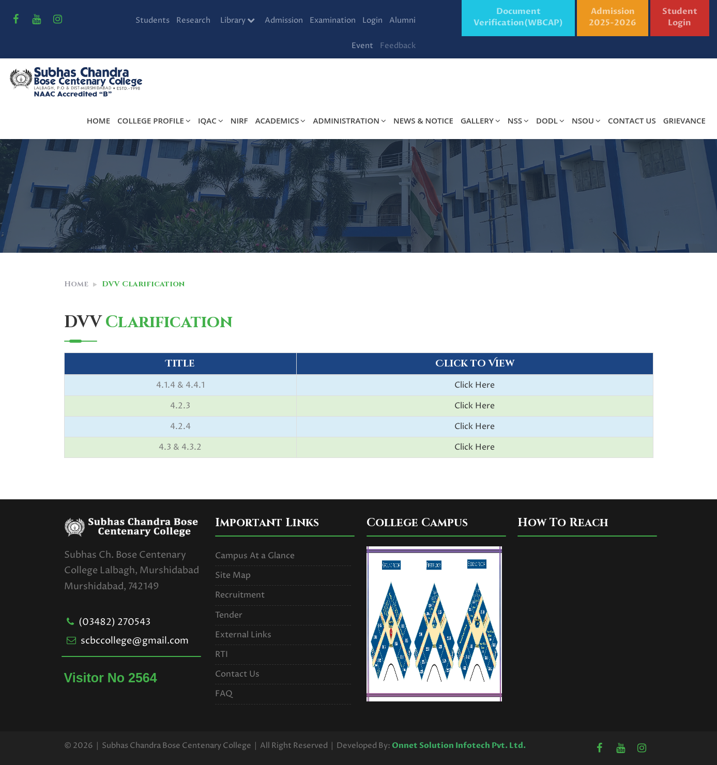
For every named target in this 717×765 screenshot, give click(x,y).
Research (193, 20)
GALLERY (480, 120)
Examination (333, 20)
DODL (550, 120)
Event (362, 45)
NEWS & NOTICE (423, 120)
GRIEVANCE (684, 120)
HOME (98, 120)
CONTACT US (632, 120)
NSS (518, 120)
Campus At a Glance (255, 555)
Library (237, 20)
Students (152, 20)
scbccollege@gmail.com (135, 640)
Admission (284, 20)
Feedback (398, 45)
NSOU (586, 120)
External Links (243, 634)
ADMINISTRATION (349, 120)
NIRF (239, 120)
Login (372, 20)
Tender (228, 615)
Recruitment (240, 595)
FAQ (224, 693)
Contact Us (237, 674)
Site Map (233, 575)
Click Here (474, 385)
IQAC (210, 120)
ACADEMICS (280, 120)
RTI (221, 654)
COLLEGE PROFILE (154, 120)
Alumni (402, 20)
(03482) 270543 (114, 622)
